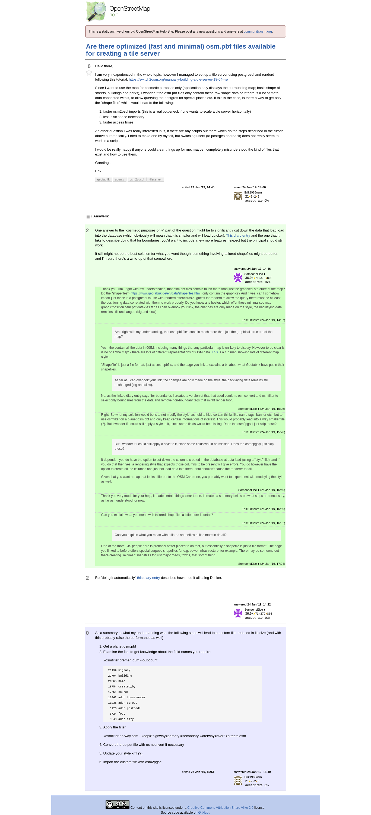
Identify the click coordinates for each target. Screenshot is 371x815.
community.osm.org (258, 31)
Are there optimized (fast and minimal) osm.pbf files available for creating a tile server (181, 50)
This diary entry (238, 235)
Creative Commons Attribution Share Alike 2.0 (220, 808)
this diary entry (148, 578)
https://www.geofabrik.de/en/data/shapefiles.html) (166, 293)
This (215, 352)
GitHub (204, 812)
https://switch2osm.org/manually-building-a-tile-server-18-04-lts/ (178, 79)
